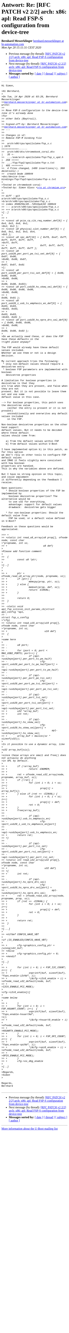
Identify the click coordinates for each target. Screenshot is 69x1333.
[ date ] (39, 73)
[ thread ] (49, 73)
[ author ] (14, 76)
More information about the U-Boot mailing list (29, 1329)
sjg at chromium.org (51, 208)
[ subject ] (61, 73)
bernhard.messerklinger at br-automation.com (35, 105)
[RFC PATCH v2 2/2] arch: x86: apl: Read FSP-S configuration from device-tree (37, 57)
